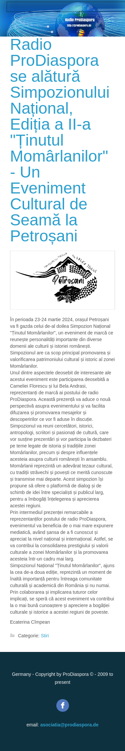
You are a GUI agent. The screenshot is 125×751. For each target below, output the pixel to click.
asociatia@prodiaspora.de (69, 724)
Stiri (45, 635)
